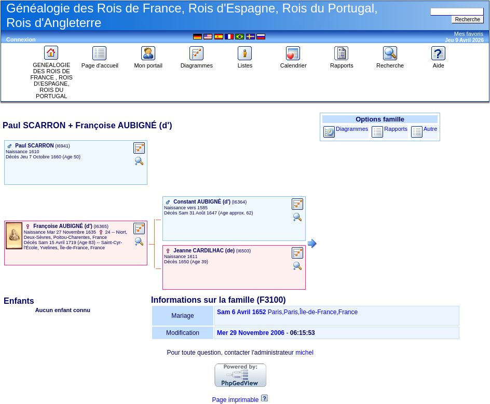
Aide (438, 63)
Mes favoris (468, 34)
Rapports (341, 63)
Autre (430, 129)
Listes (245, 63)
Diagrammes (197, 63)
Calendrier (293, 63)
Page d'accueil (99, 63)
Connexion (21, 39)
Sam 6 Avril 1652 (241, 312)
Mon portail (148, 63)
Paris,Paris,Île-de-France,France (313, 312)
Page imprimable (235, 399)
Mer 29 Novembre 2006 (250, 332)
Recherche (390, 63)
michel (304, 352)
